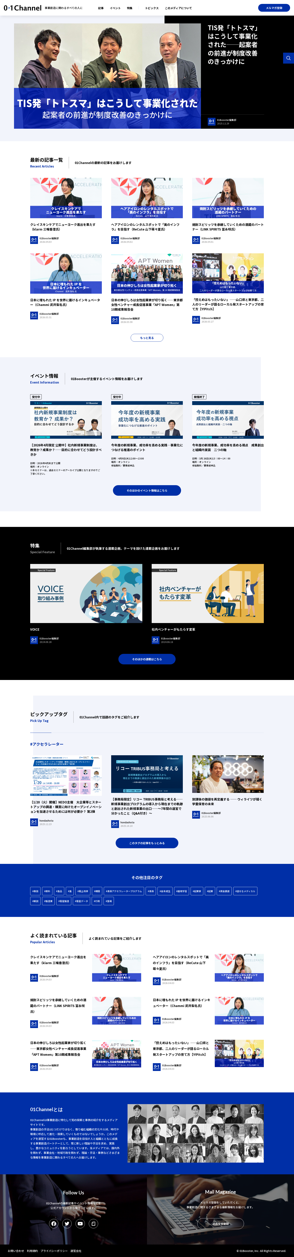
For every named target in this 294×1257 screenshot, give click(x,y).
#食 (70, 891)
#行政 (97, 901)
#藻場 (109, 901)
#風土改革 (82, 891)
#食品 (59, 891)
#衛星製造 (63, 901)
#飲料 (47, 891)
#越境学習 (181, 891)
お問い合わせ (16, 1251)
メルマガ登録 (274, 8)
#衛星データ (81, 901)
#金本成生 (165, 891)
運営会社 (75, 1251)
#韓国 (97, 891)
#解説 (35, 901)
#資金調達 (224, 891)
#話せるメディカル (245, 891)
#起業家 (197, 891)
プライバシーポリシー (54, 1251)
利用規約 (32, 1251)
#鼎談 (35, 891)
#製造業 (48, 901)
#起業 (210, 891)
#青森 (151, 891)
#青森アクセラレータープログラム (124, 891)
